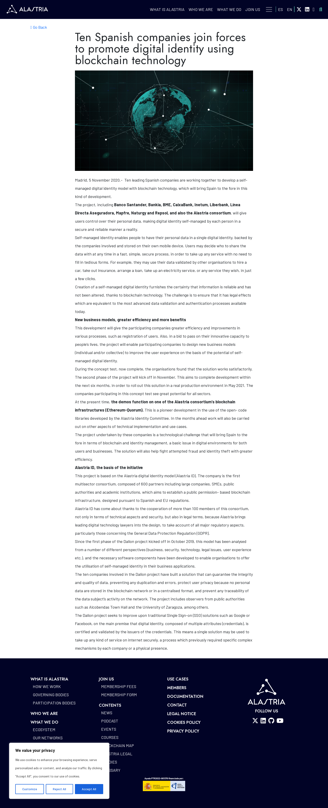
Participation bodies (54, 702)
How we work (47, 686)
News (106, 712)
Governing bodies (51, 694)
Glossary (110, 770)
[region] (59, 771)
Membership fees (118, 686)
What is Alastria (167, 9)
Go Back (39, 27)
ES (280, 9)
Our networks (48, 737)
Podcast (109, 720)
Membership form (119, 694)
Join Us (252, 9)
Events (108, 729)
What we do (229, 9)
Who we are (201, 9)
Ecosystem (44, 729)
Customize (29, 789)
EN (289, 9)
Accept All (89, 789)
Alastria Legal (116, 753)
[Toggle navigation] (269, 9)
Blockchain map (117, 745)
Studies (109, 761)
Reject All (59, 789)
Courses (109, 737)
